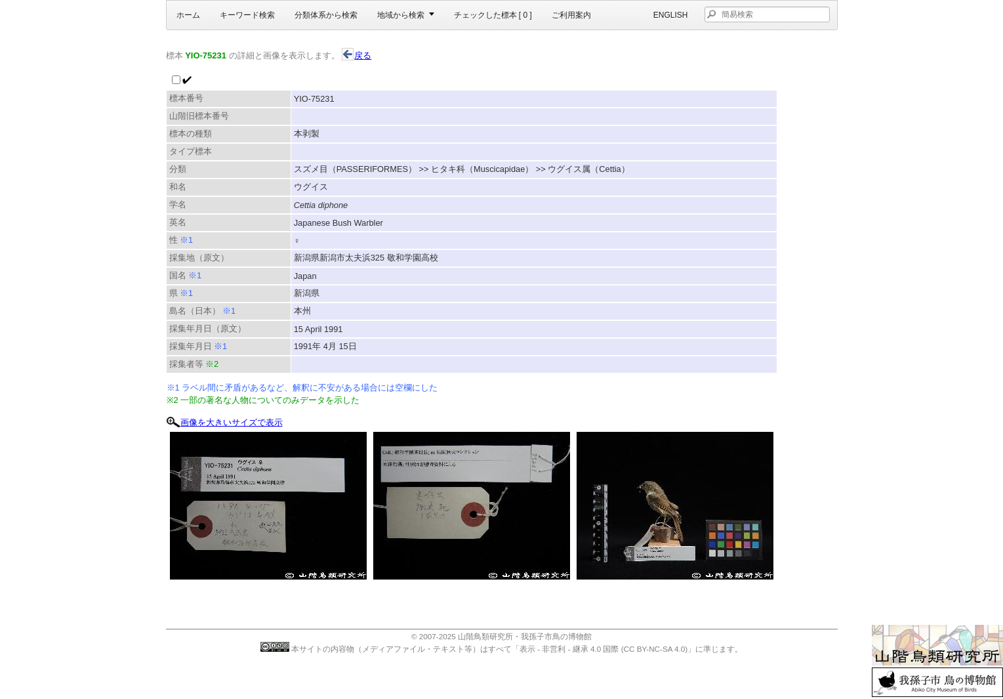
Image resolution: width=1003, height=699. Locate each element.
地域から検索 (400, 15)
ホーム (188, 15)
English (670, 15)
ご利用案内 (571, 15)
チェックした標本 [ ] (493, 15)
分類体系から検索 (326, 15)
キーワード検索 (247, 15)
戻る (356, 55)
